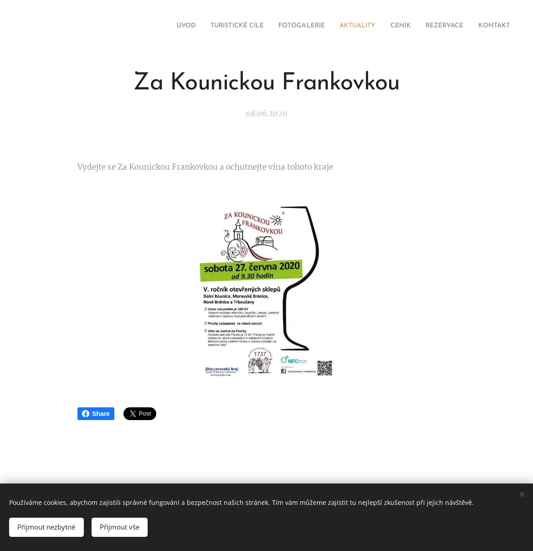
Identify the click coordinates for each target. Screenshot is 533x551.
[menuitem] (150, 26)
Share (96, 413)
